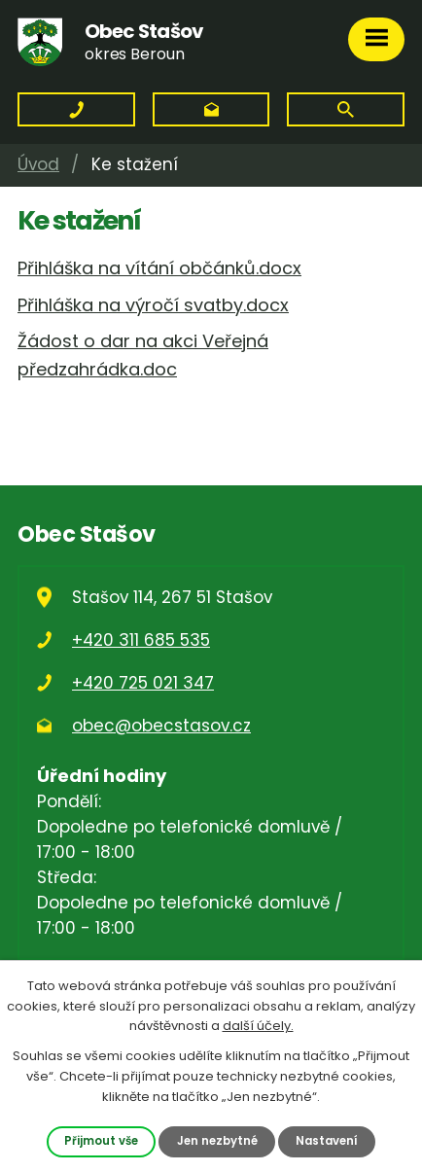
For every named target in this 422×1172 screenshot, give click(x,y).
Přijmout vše (101, 1141)
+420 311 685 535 (141, 640)
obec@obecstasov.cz (161, 725)
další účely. (258, 1025)
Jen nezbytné (217, 1141)
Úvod (38, 164)
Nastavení (327, 1141)
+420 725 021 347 (143, 682)
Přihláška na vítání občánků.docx (159, 268)
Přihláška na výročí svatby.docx (153, 305)
